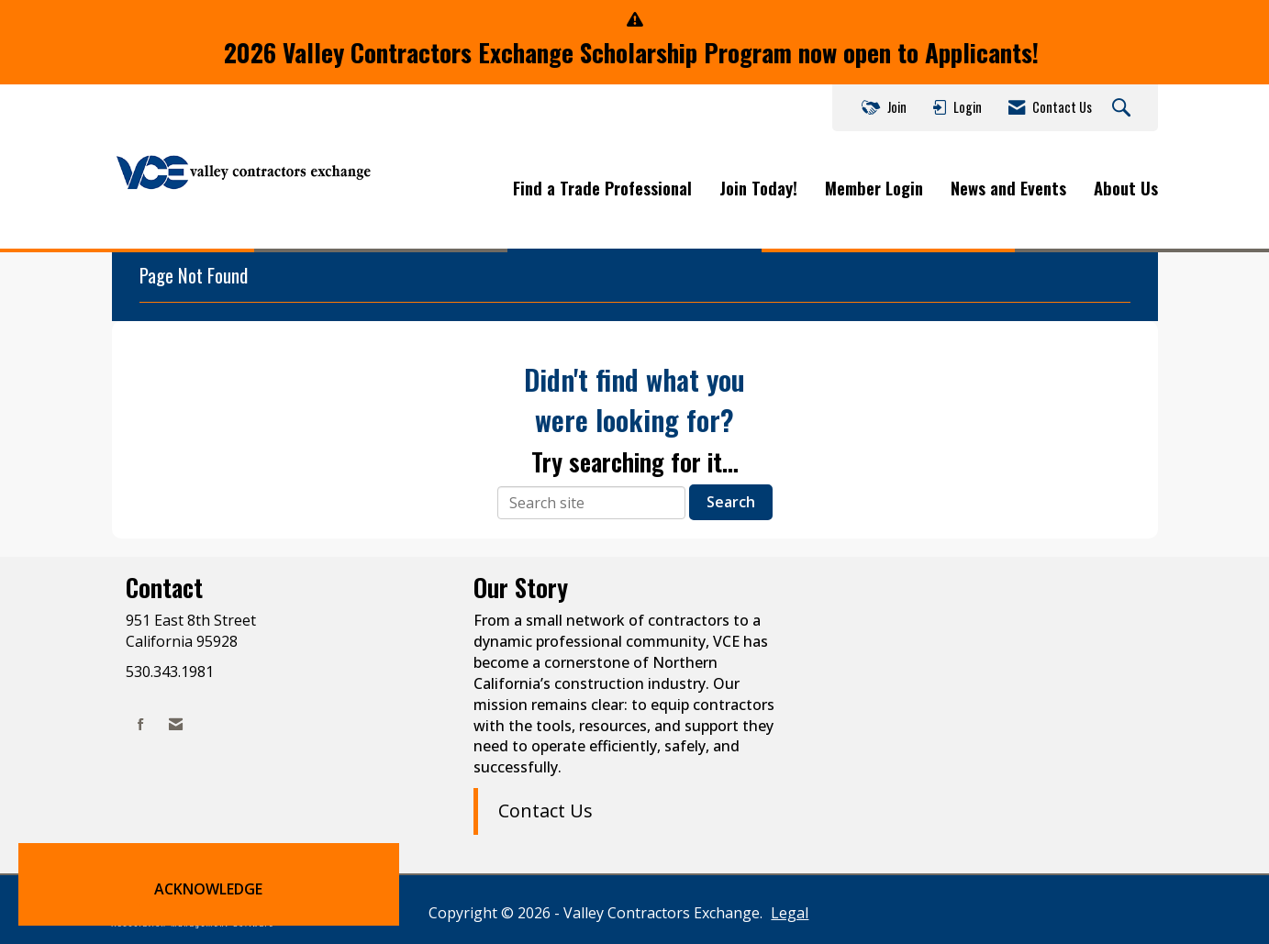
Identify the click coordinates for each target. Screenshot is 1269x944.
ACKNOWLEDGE (208, 889)
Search (731, 502)
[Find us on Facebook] (141, 724)
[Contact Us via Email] (176, 724)
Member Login (874, 188)
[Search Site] (1123, 108)
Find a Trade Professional (602, 188)
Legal (789, 913)
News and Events (1008, 188)
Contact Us (545, 810)
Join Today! (758, 188)
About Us (1126, 188)
